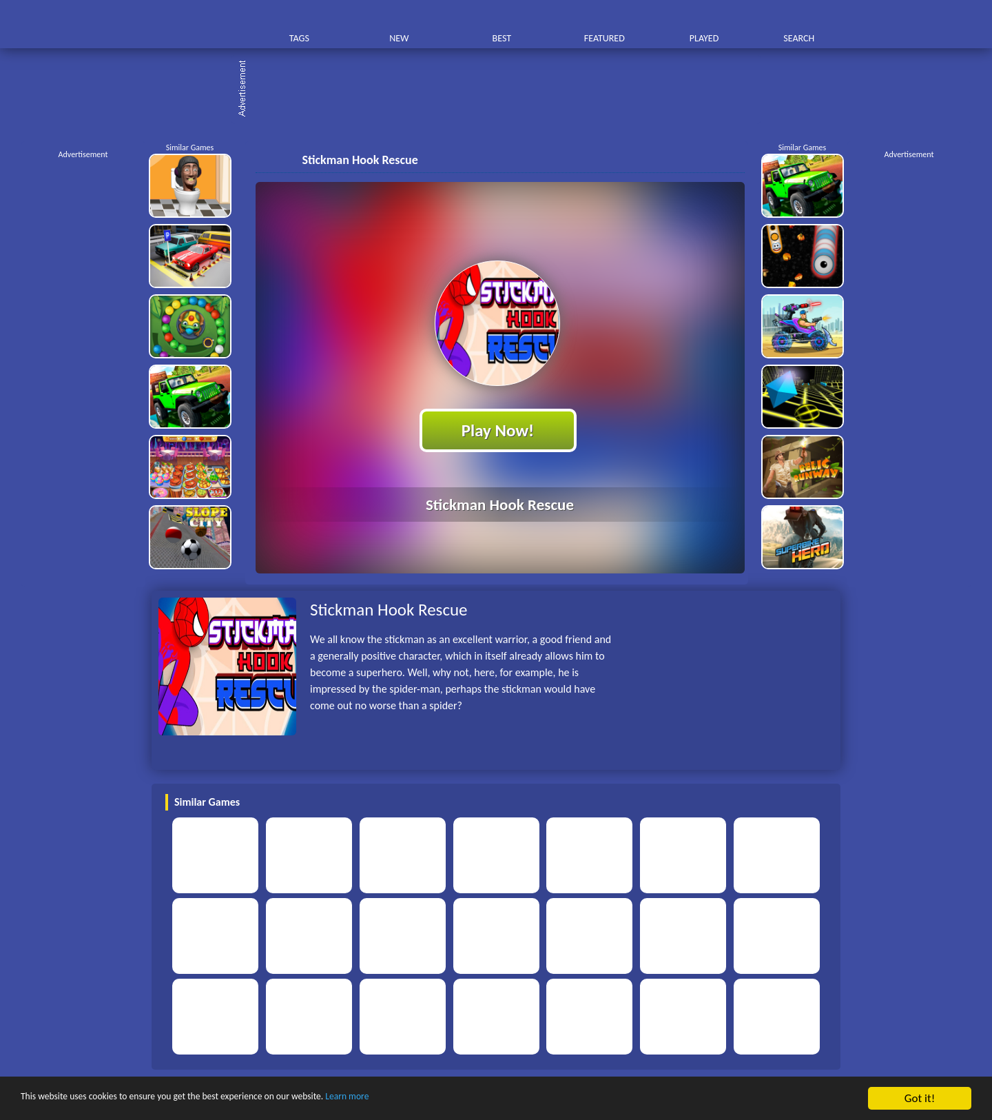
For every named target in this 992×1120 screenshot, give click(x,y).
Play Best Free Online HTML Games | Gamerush (198, 24)
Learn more (430, 1099)
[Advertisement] (503, 90)
